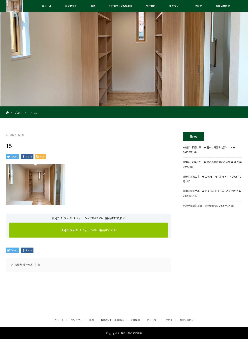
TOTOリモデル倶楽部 (120, 6)
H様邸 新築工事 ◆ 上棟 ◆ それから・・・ (207, 176)
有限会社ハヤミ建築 (131, 333)
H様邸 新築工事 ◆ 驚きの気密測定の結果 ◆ (208, 162)
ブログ (198, 6)
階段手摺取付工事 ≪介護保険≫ (200, 206)
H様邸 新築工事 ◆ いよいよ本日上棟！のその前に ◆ (212, 191)
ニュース (46, 6)
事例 (93, 6)
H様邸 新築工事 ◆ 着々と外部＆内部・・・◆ (210, 147)
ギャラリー (175, 6)
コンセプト (71, 6)
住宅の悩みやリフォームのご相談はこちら (89, 230)
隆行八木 (27, 264)
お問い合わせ (223, 6)
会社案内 (150, 6)
